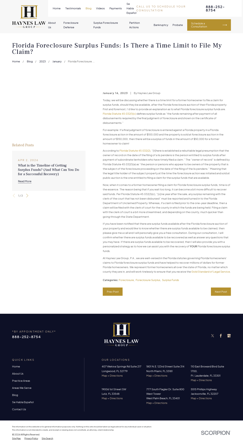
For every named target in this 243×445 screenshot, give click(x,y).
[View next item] (27, 159)
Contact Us (19, 409)
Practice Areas (21, 380)
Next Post (221, 291)
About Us (17, 373)
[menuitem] (16, 438)
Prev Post (113, 291)
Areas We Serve (21, 387)
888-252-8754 (215, 8)
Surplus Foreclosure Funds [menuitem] (105, 25)
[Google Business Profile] (229, 335)
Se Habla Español (131, 8)
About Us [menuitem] (52, 25)
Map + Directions (112, 375)
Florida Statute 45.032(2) (134, 150)
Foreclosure (126, 280)
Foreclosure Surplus (148, 280)
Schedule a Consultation (209, 25)
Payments (115, 8)
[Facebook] (221, 335)
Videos (100, 8)
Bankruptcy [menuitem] (161, 25)
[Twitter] (212, 335)
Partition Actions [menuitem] (134, 25)
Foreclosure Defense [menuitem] (70, 25)
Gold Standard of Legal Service (210, 271)
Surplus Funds (170, 280)
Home (57, 8)
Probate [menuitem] (177, 25)
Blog (88, 8)
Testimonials (73, 8)
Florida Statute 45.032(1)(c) (119, 113)
